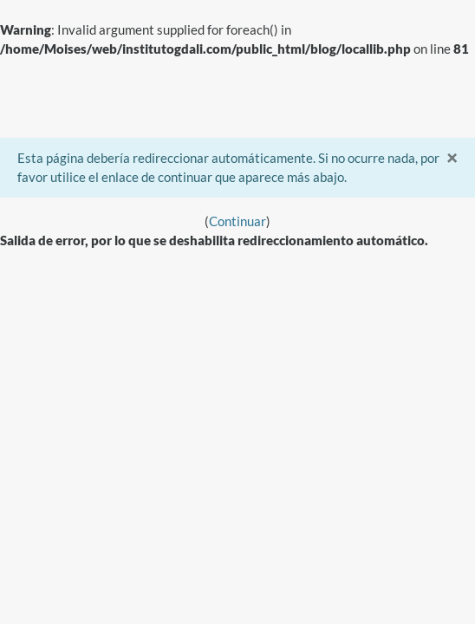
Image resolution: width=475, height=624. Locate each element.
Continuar (237, 221)
